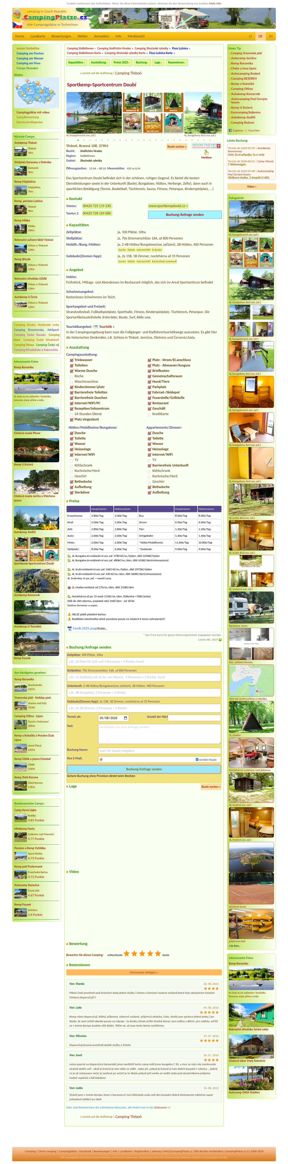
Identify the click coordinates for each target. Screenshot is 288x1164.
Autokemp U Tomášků (27, 626)
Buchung (141, 62)
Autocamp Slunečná (26, 885)
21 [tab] (198, 140)
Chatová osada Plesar (27, 433)
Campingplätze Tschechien (77, 1157)
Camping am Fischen (30, 53)
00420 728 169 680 (97, 213)
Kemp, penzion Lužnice (28, 201)
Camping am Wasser (30, 58)
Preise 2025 (121, 62)
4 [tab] (96, 140)
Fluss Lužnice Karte (161, 53)
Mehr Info (215, 3)
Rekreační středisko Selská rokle (248, 1029)
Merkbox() (136, 36)
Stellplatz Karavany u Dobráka (32, 162)
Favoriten (254, 130)
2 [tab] (84, 140)
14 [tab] (156, 140)
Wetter (83, 36)
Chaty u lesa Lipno (243, 68)
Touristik (105, 327)
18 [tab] (180, 140)
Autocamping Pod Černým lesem (249, 100)
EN (271, 36)
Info (118, 36)
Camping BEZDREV (244, 78)
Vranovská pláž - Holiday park (32, 698)
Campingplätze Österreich (151, 1157)
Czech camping (47, 1151)
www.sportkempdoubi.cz (167, 206)
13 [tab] (150, 140)
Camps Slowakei (27, 68)
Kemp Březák (22, 259)
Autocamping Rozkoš (245, 73)
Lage (157, 62)
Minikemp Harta (24, 829)
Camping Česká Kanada (30, 335)
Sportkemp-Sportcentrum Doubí (34, 563)
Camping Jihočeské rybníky (151, 48)
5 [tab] (102, 140)
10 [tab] (132, 140)
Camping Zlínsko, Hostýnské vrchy (36, 325)
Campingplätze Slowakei (215, 1157)
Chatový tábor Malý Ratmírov (247, 1061)
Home (19, 36)
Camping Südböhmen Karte (84, 53)
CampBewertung (28, 117)
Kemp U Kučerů (23, 464)
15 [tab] (162, 140)
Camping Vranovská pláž (246, 53)
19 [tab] (186, 140)
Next (219, 115)
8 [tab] (120, 140)
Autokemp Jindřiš (25, 532)
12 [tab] (144, 140)
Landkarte (38, 36)
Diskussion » (161, 1107)
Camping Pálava (24, 345)
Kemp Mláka (22, 220)
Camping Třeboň (128, 73)
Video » (252, 186)
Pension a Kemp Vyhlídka (30, 848)
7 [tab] (114, 140)
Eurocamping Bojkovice (246, 112)
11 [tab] (138, 140)
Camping (30, 1151)
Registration (142, 1151)
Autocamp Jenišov (243, 58)
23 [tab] (210, 140)
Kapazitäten (75, 62)
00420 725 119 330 (97, 206)
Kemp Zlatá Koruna (26, 777)
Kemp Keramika (23, 367)
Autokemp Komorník (27, 595)
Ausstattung (98, 62)
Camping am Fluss (28, 63)
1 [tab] (78, 140)
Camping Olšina (242, 89)
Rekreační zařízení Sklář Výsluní (33, 240)
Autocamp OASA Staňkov (244, 1092)
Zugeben (238, 130)
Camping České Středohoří (41, 340)
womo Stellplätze (28, 48)
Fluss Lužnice (180, 48)
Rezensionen (176, 62)
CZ (250, 36)
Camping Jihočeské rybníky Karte (125, 53)
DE (261, 36)
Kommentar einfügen (144, 972)
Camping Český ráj (47, 345)
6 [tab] (108, 140)
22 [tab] (204, 140)
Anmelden (101, 36)
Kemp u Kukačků (242, 84)
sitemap (157, 1151)
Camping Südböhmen (80, 48)
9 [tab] (126, 140)
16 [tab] (168, 140)
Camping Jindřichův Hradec (114, 48)
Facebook (85, 1151)
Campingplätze (68, 1151)
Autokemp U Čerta (25, 297)
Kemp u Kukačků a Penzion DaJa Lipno (34, 738)
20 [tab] (192, 140)
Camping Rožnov (242, 122)
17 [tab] (174, 140)
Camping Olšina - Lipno (28, 716)
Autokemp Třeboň (25, 143)
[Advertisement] (36, 946)
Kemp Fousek (22, 658)
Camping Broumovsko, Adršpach (36, 330)
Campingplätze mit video (33, 112)
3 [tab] (90, 140)
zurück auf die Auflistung (97, 73)
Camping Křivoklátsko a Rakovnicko (36, 350)
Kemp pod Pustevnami (28, 866)
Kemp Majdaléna (25, 181)
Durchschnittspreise (30, 122)
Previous (68, 115)
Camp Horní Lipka (25, 810)
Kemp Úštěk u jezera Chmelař (32, 759)
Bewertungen (61, 36)
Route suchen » (177, 147)
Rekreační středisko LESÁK (30, 278)
